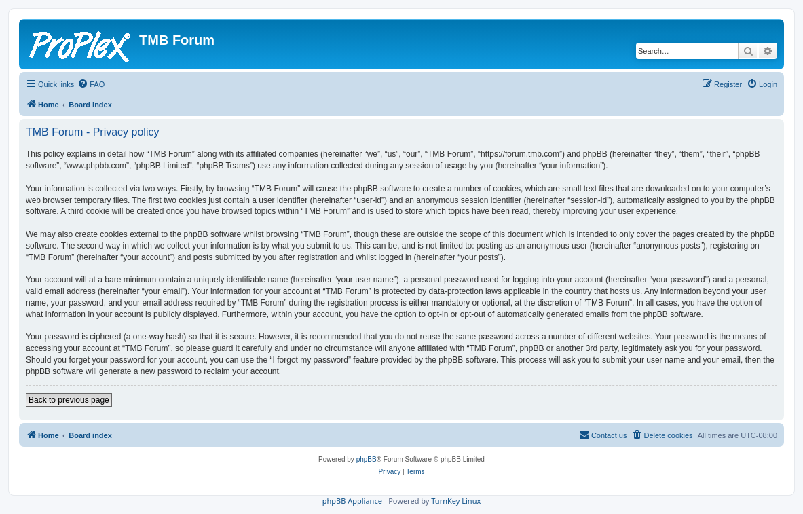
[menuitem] (91, 84)
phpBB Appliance (352, 501)
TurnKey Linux (456, 501)
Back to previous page (69, 400)
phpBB (366, 459)
